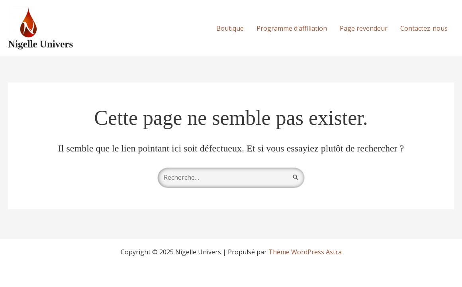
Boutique (230, 28)
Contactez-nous (424, 28)
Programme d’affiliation (291, 28)
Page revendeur (364, 28)
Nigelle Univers (40, 44)
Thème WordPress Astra (305, 252)
